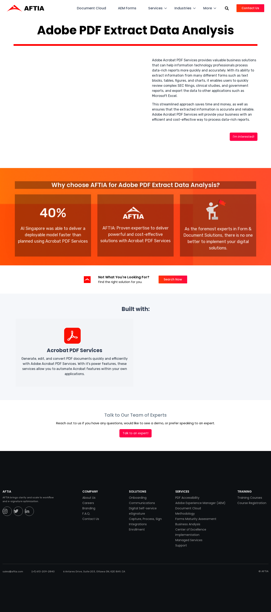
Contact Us (90, 519)
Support (181, 545)
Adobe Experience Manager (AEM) (200, 503)
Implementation (187, 535)
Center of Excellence (190, 529)
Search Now (173, 279)
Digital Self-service (143, 508)
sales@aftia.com (13, 571)
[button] (94, 8)
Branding (88, 508)
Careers (88, 503)
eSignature (137, 513)
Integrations (138, 524)
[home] (27, 8)
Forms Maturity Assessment (195, 519)
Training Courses (249, 498)
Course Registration (251, 503)
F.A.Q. (86, 513)
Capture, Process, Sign (145, 519)
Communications (142, 503)
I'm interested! (243, 136)
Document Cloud (188, 508)
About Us (88, 498)
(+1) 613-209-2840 (43, 571)
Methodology (185, 513)
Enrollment (137, 529)
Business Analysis (187, 524)
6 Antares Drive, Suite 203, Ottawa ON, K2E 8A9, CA (94, 571)
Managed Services (188, 540)
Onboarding (138, 498)
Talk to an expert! (135, 433)
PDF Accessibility (187, 498)
